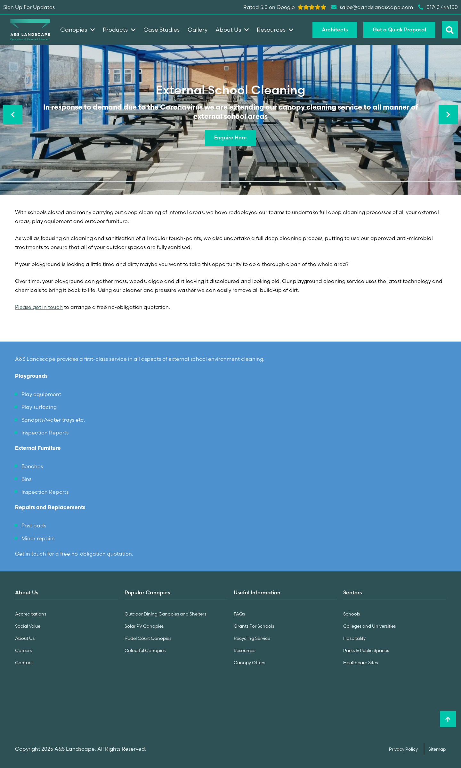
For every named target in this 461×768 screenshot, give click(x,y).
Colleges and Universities (369, 625)
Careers (23, 649)
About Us (25, 637)
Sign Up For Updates (29, 7)
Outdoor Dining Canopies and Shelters (165, 613)
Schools (351, 613)
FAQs (239, 613)
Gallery (197, 29)
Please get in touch (39, 307)
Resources (244, 649)
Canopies (77, 29)
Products (119, 29)
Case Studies (161, 29)
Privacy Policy (404, 747)
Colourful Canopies (145, 649)
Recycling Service (252, 637)
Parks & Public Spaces (366, 649)
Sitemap (437, 747)
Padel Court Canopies (148, 637)
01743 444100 (438, 7)
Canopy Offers (249, 661)
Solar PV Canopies (144, 625)
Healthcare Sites (360, 661)
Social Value (27, 625)
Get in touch (30, 553)
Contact (24, 661)
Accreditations (30, 613)
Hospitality (354, 637)
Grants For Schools (254, 625)
